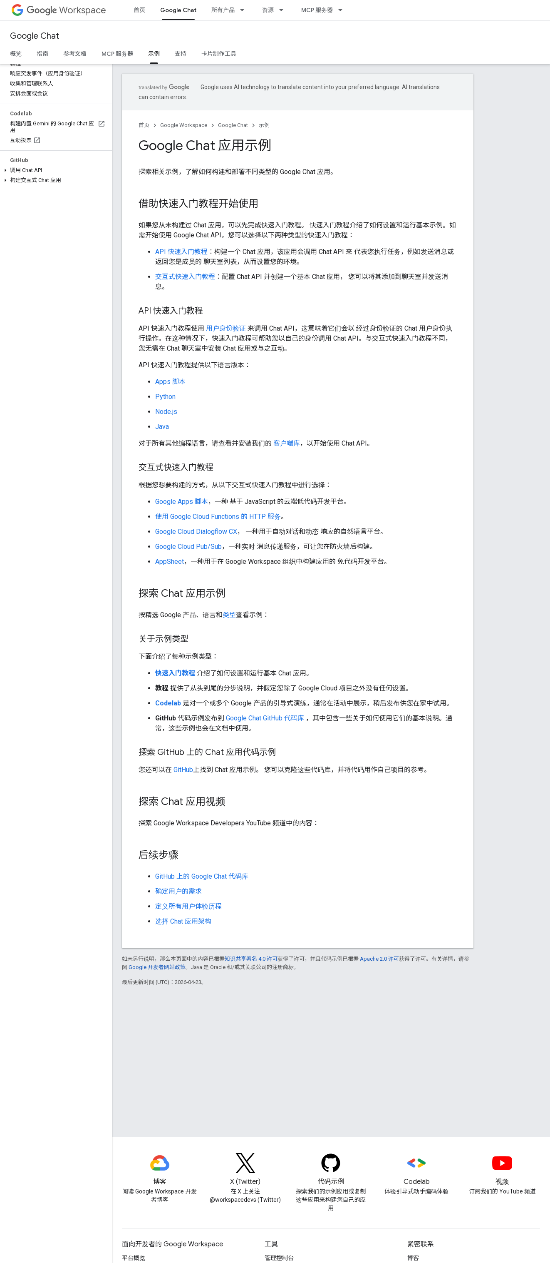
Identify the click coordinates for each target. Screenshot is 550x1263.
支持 (180, 53)
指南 (42, 53)
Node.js (166, 412)
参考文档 (75, 53)
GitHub (183, 770)
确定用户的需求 (178, 891)
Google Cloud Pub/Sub (188, 547)
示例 (264, 125)
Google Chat (34, 36)
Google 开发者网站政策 (157, 967)
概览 (16, 53)
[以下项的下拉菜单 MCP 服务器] (343, 10)
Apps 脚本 (170, 382)
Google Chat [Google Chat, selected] (178, 10)
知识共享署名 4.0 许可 (251, 959)
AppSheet (169, 561)
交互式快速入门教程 (185, 277)
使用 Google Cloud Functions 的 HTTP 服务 (218, 517)
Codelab (168, 703)
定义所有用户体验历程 (188, 906)
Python (165, 397)
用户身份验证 (226, 328)
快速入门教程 (175, 673)
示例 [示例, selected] (154, 53)
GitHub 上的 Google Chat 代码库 (201, 876)
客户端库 (286, 443)
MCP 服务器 (317, 10)
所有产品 (223, 10)
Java (162, 427)
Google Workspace (183, 125)
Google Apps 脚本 (181, 502)
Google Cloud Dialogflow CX (196, 532)
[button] (54, 170)
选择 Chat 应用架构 (183, 921)
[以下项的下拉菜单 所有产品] (245, 10)
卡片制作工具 (218, 53)
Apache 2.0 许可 (379, 959)
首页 (139, 10)
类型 (229, 615)
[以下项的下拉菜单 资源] (284, 10)
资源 (268, 10)
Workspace (66, 10)
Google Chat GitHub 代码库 (265, 718)
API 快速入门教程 (181, 252)
